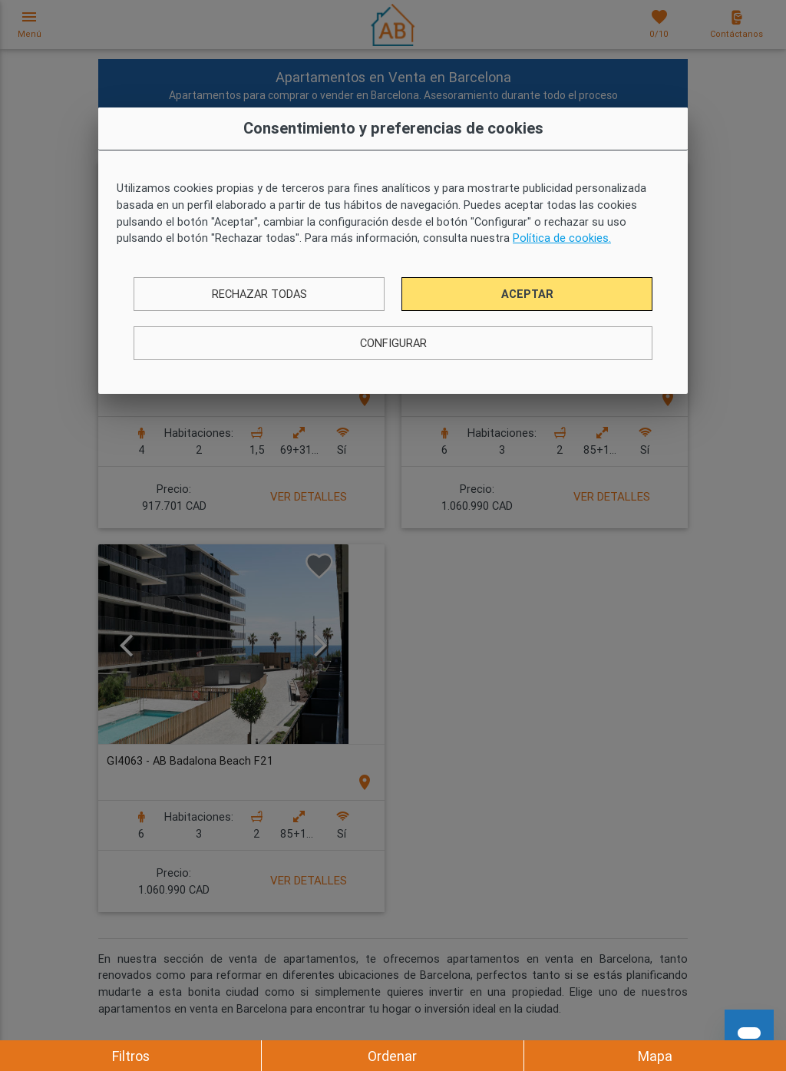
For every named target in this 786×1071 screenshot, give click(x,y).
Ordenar (392, 1056)
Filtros (131, 1056)
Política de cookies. (562, 237)
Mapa (655, 1056)
